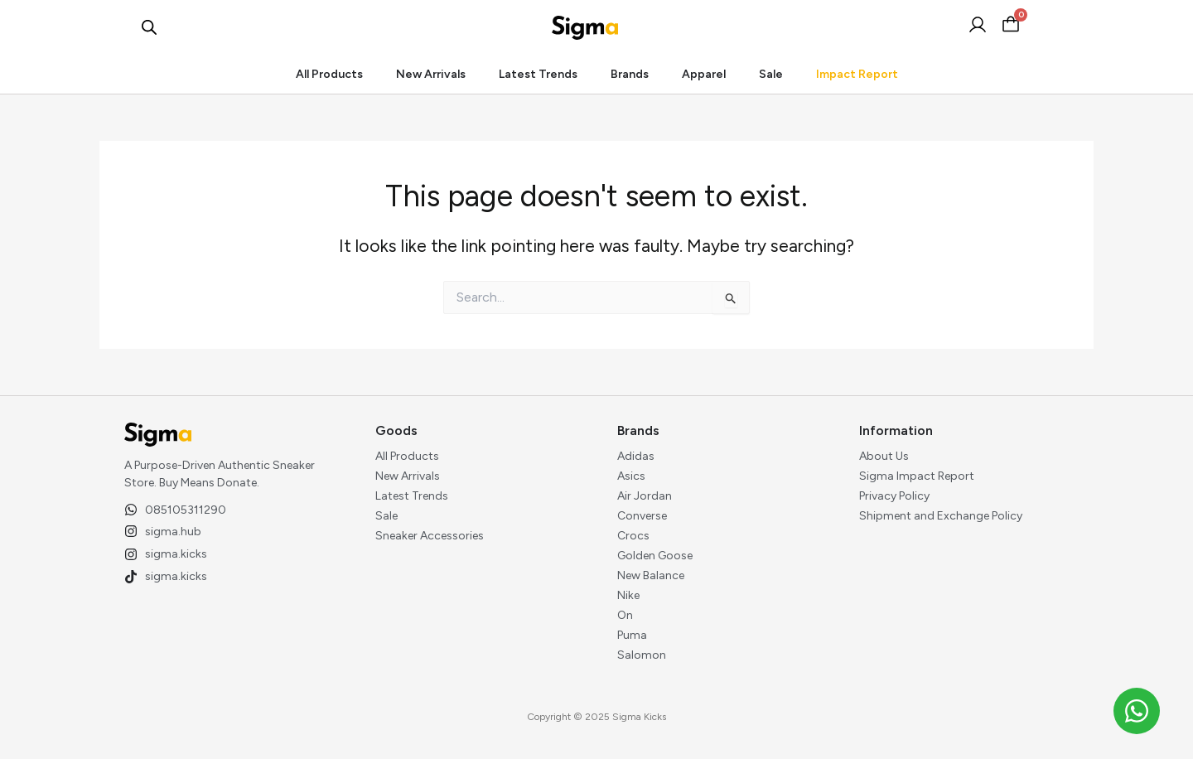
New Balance (650, 575)
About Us (884, 456)
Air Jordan (644, 496)
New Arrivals (431, 74)
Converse (642, 516)
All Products (329, 74)
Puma (632, 635)
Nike (628, 595)
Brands (630, 74)
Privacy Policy (894, 496)
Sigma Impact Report (916, 476)
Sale (771, 74)
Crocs (633, 536)
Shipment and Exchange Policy (940, 516)
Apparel (704, 74)
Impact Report (857, 74)
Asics (631, 476)
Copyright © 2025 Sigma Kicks (596, 717)
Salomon (641, 655)
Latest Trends (538, 74)
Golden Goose (655, 556)
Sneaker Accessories (429, 536)
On (625, 615)
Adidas (635, 456)
